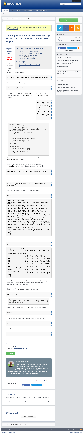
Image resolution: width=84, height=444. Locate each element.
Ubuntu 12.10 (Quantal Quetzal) (28, 51)
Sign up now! (69, 20)
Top (78, 429)
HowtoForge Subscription (41, 10)
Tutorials (5, 10)
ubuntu (79, 39)
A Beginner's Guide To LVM (63, 66)
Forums (18, 10)
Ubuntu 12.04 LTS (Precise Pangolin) (30, 53)
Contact (58, 429)
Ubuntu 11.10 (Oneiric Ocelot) (28, 55)
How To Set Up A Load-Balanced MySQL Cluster (68, 69)
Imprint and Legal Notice (71, 429)
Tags (12, 10)
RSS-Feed (81, 429)
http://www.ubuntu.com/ (21, 348)
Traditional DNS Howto (62, 76)
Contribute (53, 429)
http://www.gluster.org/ (22, 347)
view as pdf (41, 381)
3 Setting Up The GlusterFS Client (29, 65)
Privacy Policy (79, 432)
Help (63, 429)
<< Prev (10, 353)
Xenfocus (11, 429)
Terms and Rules (72, 432)
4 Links (21, 66)
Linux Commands (28, 10)
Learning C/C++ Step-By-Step (64, 57)
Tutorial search (8, 13)
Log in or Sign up (76, 1)
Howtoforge (9, 432)
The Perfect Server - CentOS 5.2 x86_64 (66, 87)
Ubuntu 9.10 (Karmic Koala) (27, 58)
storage (75, 39)
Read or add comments (75, 40)
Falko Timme (78, 37)
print (49, 381)
